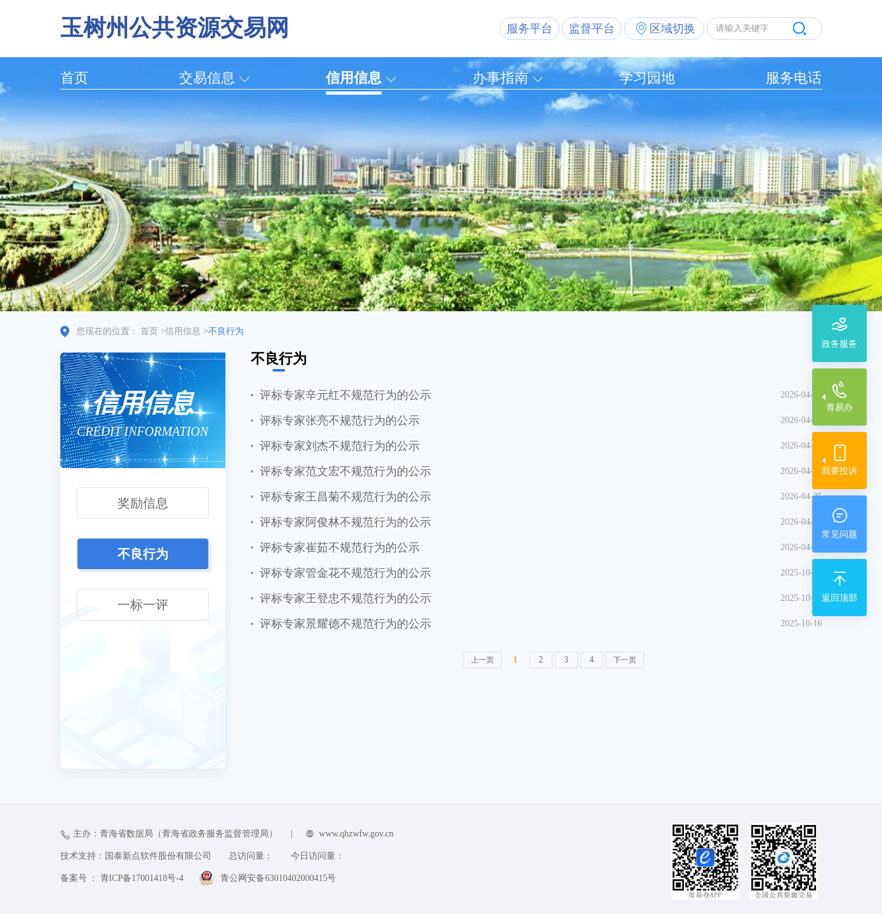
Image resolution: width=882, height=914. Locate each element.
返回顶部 (839, 598)
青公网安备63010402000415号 (278, 878)
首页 (74, 78)
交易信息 (207, 78)
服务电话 (794, 78)
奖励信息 (142, 503)
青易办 (839, 407)
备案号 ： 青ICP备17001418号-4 (122, 878)
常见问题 (839, 534)
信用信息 (354, 78)
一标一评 (142, 605)
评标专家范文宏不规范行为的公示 (345, 471)
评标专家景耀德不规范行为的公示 (345, 623)
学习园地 (647, 78)
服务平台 (529, 28)
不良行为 (142, 554)
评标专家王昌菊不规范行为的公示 (345, 496)
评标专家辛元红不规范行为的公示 (345, 395)
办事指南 (500, 78)
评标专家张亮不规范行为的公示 (340, 420)
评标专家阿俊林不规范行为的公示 (345, 522)
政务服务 (839, 344)
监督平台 (592, 28)
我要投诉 (839, 471)
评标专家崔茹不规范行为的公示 (340, 547)
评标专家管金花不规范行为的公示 (345, 573)
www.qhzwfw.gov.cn (356, 833)
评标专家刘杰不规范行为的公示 (340, 446)
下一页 (624, 659)
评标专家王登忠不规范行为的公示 (345, 598)
